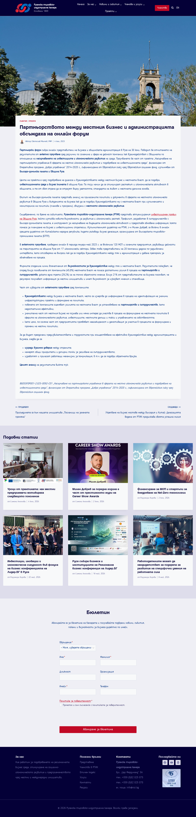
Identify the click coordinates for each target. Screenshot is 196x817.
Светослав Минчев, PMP (42, 141)
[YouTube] (171, 762)
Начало (80, 4)
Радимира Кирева (148, 498)
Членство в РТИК (89, 767)
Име (61, 657)
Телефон (104, 686)
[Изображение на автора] (22, 141)
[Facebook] (165, 762)
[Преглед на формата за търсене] (172, 8)
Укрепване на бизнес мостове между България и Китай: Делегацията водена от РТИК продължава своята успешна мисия (141, 411)
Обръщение (64, 642)
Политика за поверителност (74, 701)
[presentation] (33, 463)
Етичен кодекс (87, 772)
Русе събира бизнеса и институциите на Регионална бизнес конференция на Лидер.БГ (94, 565)
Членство (162, 8)
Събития (23, 121)
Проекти (32, 121)
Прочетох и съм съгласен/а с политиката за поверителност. (92, 705)
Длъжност (63, 672)
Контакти (85, 782)
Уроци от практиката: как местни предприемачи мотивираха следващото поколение (31, 492)
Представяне (87, 762)
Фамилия (105, 657)
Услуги (83, 777)
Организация (107, 672)
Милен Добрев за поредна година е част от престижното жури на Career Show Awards (95, 492)
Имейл (62, 686)
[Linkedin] (178, 762)
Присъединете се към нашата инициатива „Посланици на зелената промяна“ (55, 411)
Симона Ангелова (18, 502)
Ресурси (84, 787)
